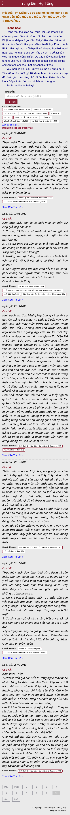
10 (56, 793)
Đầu (6, 787)
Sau (6, 799)
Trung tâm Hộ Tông (36, 3)
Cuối (16, 799)
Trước (16, 787)
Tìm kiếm (10, 91)
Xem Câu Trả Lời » (12, 207)
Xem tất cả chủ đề (10, 125)
